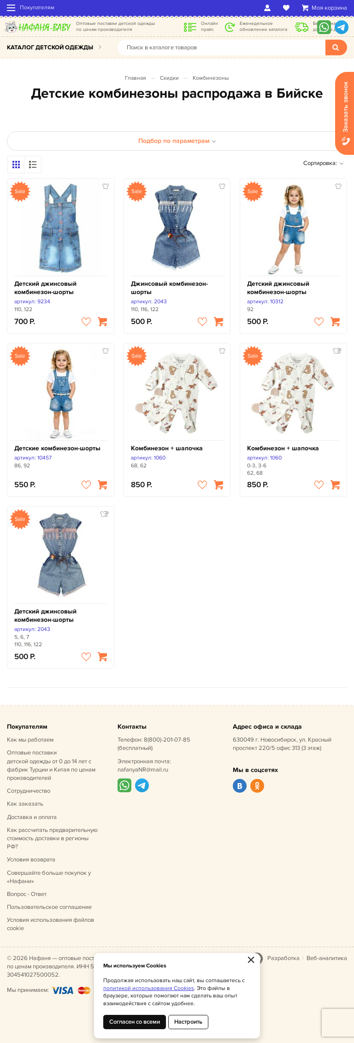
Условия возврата (31, 859)
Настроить (188, 1021)
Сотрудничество (28, 791)
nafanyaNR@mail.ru (143, 769)
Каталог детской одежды (50, 47)
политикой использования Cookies (148, 988)
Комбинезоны (211, 78)
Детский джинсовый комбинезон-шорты (45, 288)
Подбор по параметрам (177, 141)
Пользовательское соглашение (49, 907)
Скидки (169, 78)
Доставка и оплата (32, 817)
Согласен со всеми (134, 1021)
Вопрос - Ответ (27, 894)
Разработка (283, 958)
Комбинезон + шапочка (167, 448)
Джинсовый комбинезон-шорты (169, 288)
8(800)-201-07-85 (167, 739)
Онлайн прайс (209, 26)
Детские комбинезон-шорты (57, 448)
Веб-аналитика (327, 958)
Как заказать (25, 803)
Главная (135, 78)
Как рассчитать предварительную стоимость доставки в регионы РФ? (52, 838)
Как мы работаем (30, 739)
